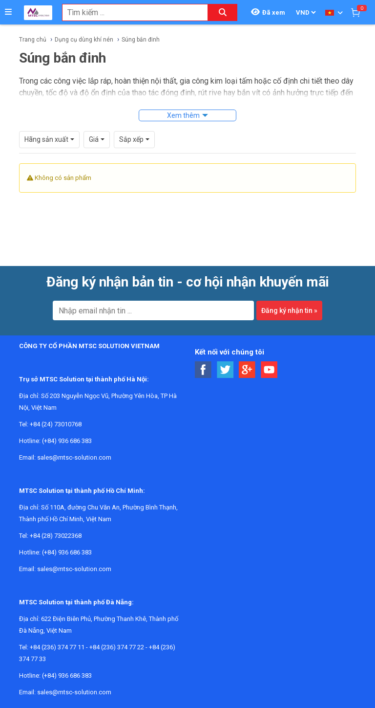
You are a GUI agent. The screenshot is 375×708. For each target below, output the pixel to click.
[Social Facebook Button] (203, 369)
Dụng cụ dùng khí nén (84, 39)
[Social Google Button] (247, 369)
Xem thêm (183, 115)
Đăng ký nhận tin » (289, 310)
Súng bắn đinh (141, 39)
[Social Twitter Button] (225, 369)
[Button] (8, 12)
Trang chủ (32, 39)
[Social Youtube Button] (269, 369)
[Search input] (130, 12)
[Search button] (222, 12)
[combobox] (130, 12)
